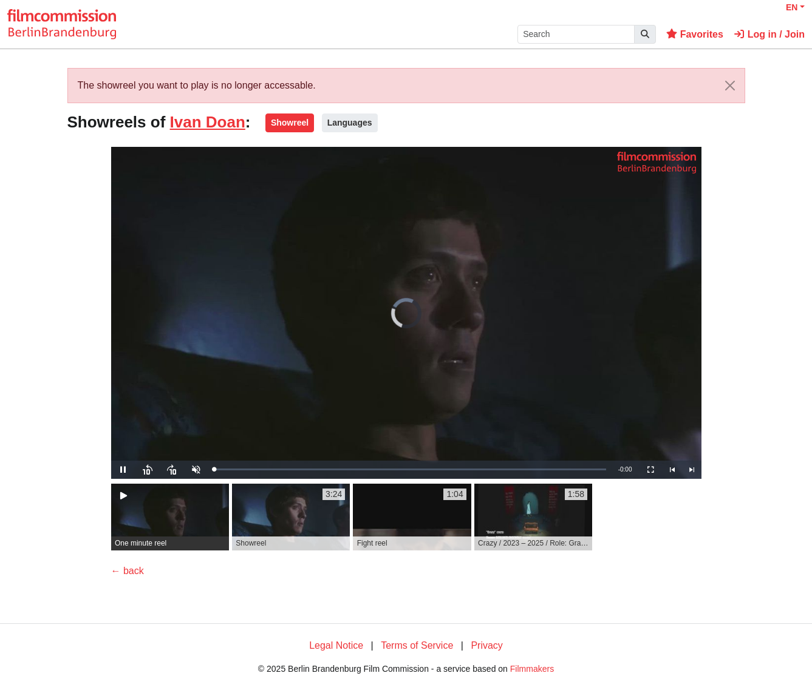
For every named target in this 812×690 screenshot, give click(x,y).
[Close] (730, 86)
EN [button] (791, 7)
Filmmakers (532, 669)
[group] (170, 517)
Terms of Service (417, 645)
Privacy (486, 645)
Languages (349, 122)
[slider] (410, 469)
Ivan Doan (207, 122)
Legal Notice (336, 645)
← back (127, 571)
